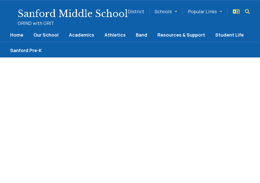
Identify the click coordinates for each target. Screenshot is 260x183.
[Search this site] (247, 11)
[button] (166, 11)
